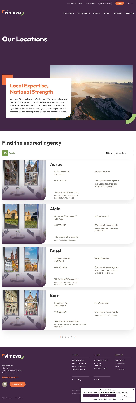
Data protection (98, 399)
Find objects (69, 13)
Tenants (106, 13)
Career (117, 366)
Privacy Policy (19, 398)
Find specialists (90, 3)
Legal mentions (118, 399)
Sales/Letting (76, 380)
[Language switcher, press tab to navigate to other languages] (130, 3)
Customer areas (105, 3)
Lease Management (79, 366)
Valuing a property (78, 369)
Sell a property (83, 13)
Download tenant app (74, 3)
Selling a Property (78, 360)
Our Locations (119, 369)
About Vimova (119, 360)
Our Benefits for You (100, 360)
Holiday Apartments (100, 368)
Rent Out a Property (79, 363)
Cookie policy (108, 399)
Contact (119, 3)
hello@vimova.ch (11, 377)
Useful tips (129, 13)
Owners (96, 13)
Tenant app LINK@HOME (98, 364)
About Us (118, 13)
